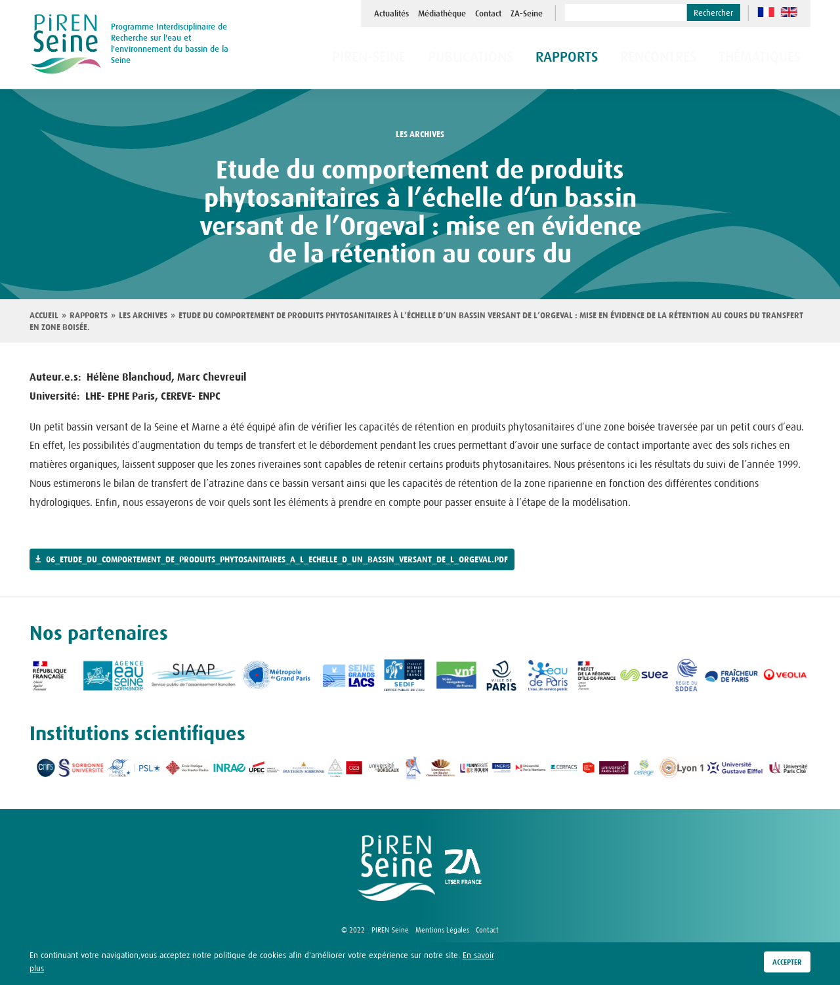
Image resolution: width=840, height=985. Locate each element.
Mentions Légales (442, 930)
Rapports (89, 316)
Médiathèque (442, 14)
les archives (420, 134)
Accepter (787, 962)
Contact (488, 14)
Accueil (44, 316)
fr (766, 12)
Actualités (391, 14)
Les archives (143, 316)
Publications (515, 58)
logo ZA (463, 868)
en (789, 12)
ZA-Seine (527, 14)
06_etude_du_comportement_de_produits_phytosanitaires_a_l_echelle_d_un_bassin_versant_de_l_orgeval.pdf (277, 560)
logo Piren (396, 868)
